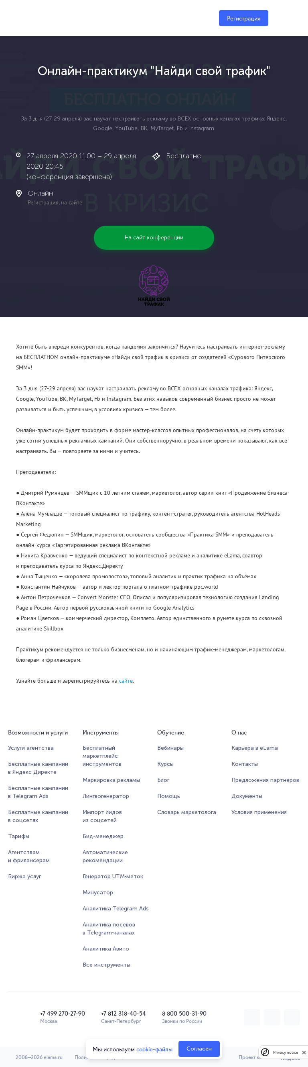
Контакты (244, 764)
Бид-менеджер (103, 836)
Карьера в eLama (254, 748)
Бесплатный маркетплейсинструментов (102, 756)
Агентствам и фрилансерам (29, 856)
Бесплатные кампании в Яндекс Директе (38, 768)
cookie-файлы (154, 1049)
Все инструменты (106, 964)
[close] (304, 1052)
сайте (126, 680)
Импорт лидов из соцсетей (102, 816)
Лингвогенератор (106, 796)
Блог (163, 780)
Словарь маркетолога (186, 812)
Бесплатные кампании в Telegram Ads (38, 792)
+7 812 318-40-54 (123, 1013)
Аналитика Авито (106, 948)
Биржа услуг (24, 876)
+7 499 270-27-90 (62, 1013)
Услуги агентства (31, 748)
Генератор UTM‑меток (113, 876)
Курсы (165, 764)
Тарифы (18, 836)
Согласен (199, 1048)
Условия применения (259, 812)
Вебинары (170, 748)
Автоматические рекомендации (105, 856)
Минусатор (98, 892)
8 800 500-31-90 (184, 1013)
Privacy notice (285, 1052)
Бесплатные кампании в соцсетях (38, 816)
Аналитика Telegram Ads (116, 908)
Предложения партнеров (265, 780)
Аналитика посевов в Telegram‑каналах (109, 928)
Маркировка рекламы (111, 780)
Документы (246, 796)
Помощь (168, 796)
